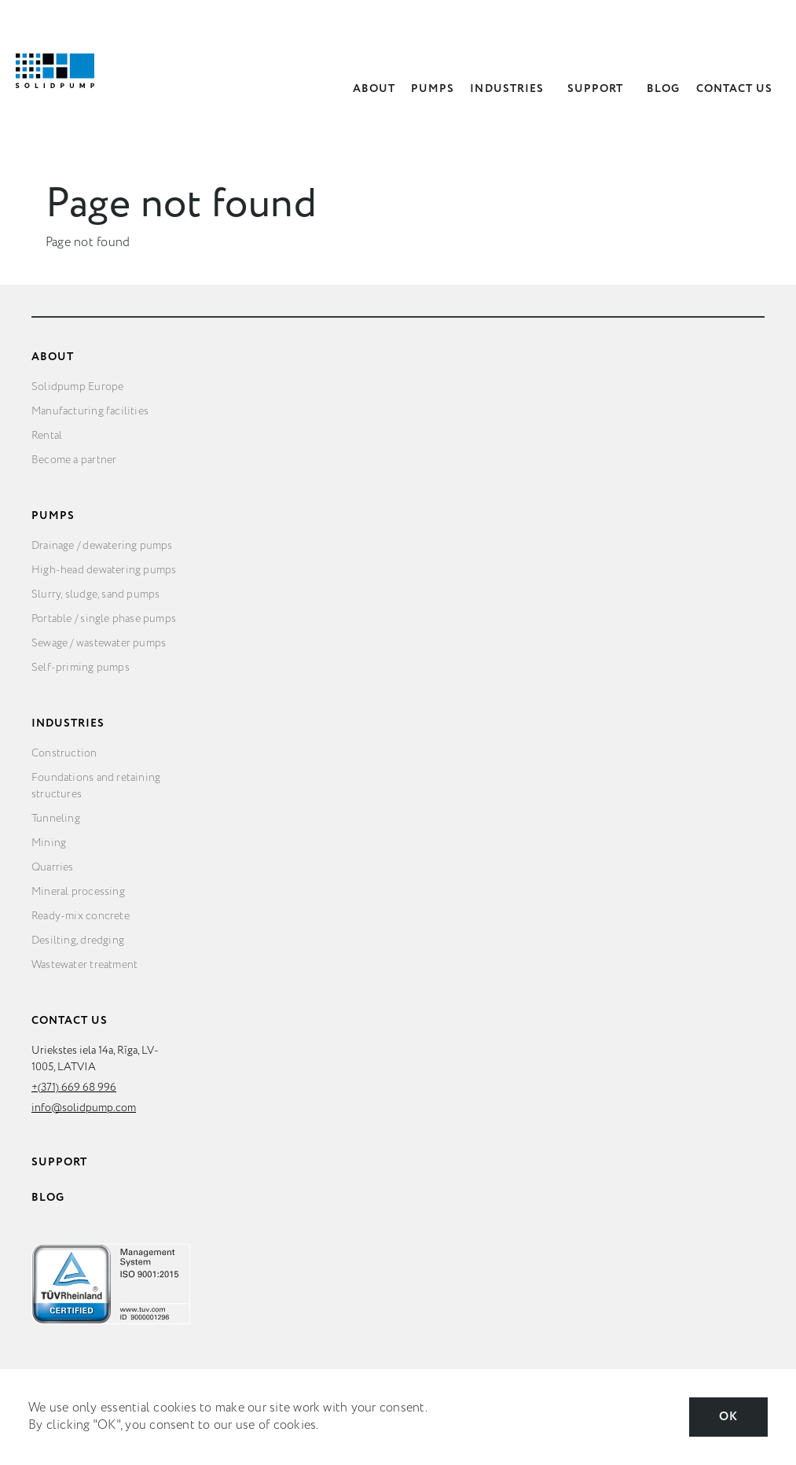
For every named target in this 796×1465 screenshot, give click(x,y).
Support (595, 88)
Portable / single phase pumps (103, 618)
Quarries (52, 867)
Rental (46, 435)
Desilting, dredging (77, 940)
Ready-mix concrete (80, 916)
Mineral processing (78, 891)
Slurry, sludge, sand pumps (95, 594)
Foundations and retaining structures (95, 786)
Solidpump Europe (77, 386)
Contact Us (734, 88)
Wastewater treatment (84, 964)
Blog (663, 88)
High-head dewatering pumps (103, 570)
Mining (48, 842)
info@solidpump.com (83, 1107)
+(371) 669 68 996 (73, 1087)
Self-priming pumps (80, 667)
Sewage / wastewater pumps (98, 643)
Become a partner (73, 460)
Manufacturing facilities (90, 411)
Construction (64, 753)
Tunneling (55, 818)
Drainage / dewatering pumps (102, 545)
